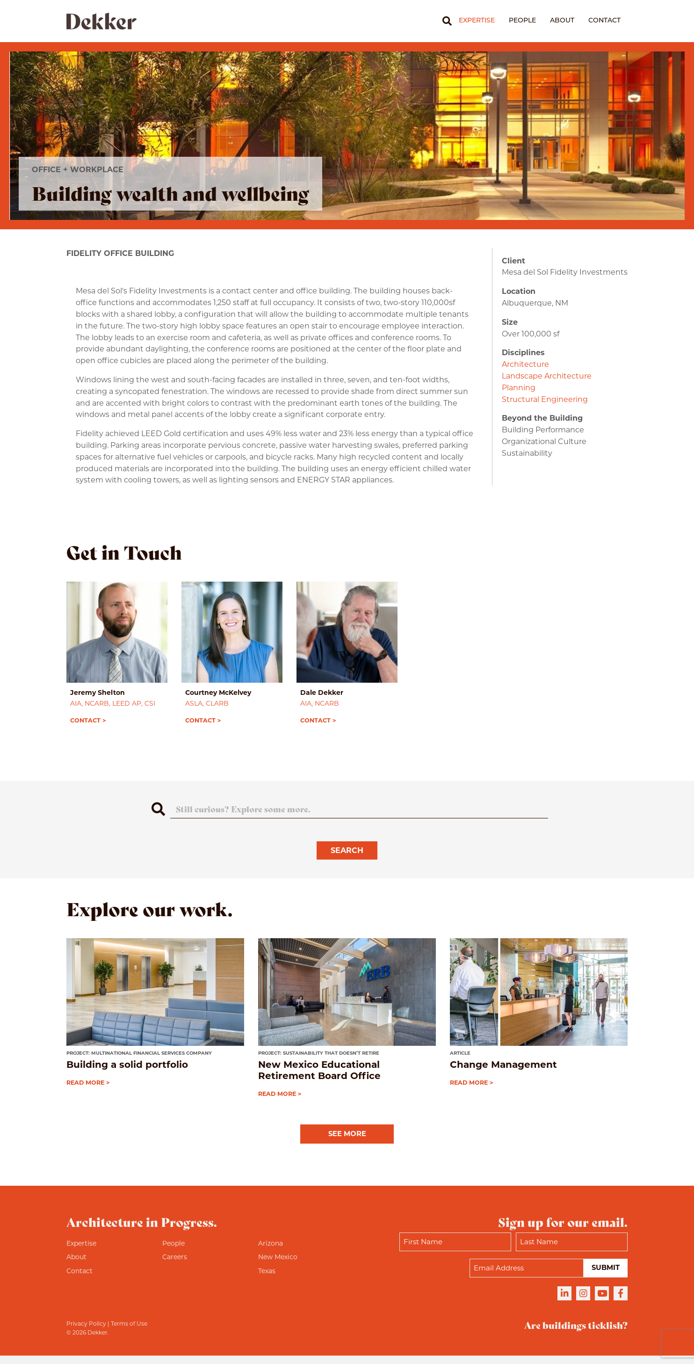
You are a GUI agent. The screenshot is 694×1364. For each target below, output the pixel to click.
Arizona (270, 1251)
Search (347, 857)
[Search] (443, 21)
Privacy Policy (86, 1331)
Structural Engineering (545, 399)
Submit (604, 1275)
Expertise (477, 20)
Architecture (525, 364)
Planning (518, 387)
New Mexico (277, 1265)
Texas (266, 1279)
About (562, 20)
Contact (604, 20)
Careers (174, 1265)
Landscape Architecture (547, 376)
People (522, 20)
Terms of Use (129, 1331)
